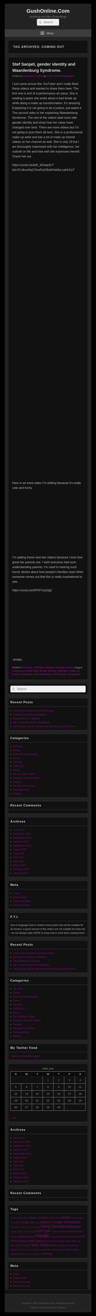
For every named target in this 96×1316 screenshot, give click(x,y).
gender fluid (32, 671)
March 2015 (19, 865)
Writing (17, 793)
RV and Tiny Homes (24, 785)
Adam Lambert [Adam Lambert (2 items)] (38, 1217)
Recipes (17, 781)
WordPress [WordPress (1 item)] (24, 1254)
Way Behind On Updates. (27, 718)
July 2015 (18, 853)
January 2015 (20, 873)
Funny (16, 758)
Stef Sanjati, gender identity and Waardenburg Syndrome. (44, 726)
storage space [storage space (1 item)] (64, 1241)
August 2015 (20, 849)
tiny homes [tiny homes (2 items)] (23, 1245)
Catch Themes (58, 1307)
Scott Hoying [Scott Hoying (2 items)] (18, 1240)
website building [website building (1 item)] (71, 1250)
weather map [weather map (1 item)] (58, 1250)
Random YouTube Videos (59, 667)
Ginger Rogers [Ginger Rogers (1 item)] (16, 1231)
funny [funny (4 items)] (45, 1226)
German (17, 762)
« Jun (13, 1118)
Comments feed (21, 901)
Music (16, 770)
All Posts (27, 667)
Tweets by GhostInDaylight (25, 1056)
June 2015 (19, 857)
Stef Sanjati (59, 674)
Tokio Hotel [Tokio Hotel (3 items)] (39, 1245)
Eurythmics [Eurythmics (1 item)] (15, 1227)
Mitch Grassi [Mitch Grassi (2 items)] (26, 1236)
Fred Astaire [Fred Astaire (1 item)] (34, 1227)
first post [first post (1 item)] (24, 1227)
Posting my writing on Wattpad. (30, 714)
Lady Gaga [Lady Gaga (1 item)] (29, 1231)
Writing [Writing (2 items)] (47, 1253)
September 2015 (22, 845)
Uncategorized (21, 789)
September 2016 (22, 837)
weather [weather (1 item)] (36, 1250)
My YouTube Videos (24, 774)
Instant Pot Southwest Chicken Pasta (33, 710)
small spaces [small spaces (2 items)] (35, 1240)
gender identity (48, 671)
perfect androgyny (22, 674)
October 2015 (20, 841)
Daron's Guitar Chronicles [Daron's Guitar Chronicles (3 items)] (60, 1222)
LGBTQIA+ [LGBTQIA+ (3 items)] (43, 1231)
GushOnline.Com (48, 11)
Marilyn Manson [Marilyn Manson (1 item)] (60, 1231)
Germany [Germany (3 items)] (73, 1227)
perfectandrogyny (42, 674)
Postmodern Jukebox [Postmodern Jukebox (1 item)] (71, 1237)
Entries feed (19, 897)
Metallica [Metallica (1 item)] (71, 1231)
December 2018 (22, 833)
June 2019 (19, 829)
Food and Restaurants (25, 754)
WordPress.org (21, 905)
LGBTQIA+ (39, 667)
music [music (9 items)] (42, 1235)
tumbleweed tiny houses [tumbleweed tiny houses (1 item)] (21, 1250)
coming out (18, 671)
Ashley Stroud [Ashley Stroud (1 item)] (55, 1218)
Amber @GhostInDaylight (60, 76)
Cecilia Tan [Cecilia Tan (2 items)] (27, 1222)
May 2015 (18, 861)
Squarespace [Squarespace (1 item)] (51, 1241)
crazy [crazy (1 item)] (37, 1222)
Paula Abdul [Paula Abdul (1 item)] (55, 1237)
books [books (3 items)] (66, 1217)
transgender (73, 674)
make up (74, 671)
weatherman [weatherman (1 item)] (46, 1250)
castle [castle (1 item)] (74, 1218)
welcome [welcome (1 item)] (14, 1254)
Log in (16, 893)
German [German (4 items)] (58, 1226)
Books (16, 750)
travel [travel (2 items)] (52, 1245)
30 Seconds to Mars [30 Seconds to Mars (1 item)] (19, 1218)
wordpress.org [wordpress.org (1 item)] (36, 1254)
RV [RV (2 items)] (83, 1236)
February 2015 (21, 869)
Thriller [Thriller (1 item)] (74, 1241)
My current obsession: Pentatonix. (31, 722)
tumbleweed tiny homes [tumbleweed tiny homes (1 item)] (67, 1245)
